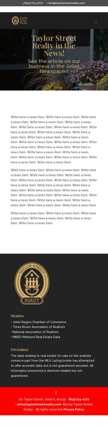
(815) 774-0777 (33, 3)
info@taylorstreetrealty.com (39, 404)
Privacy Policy (73, 409)
